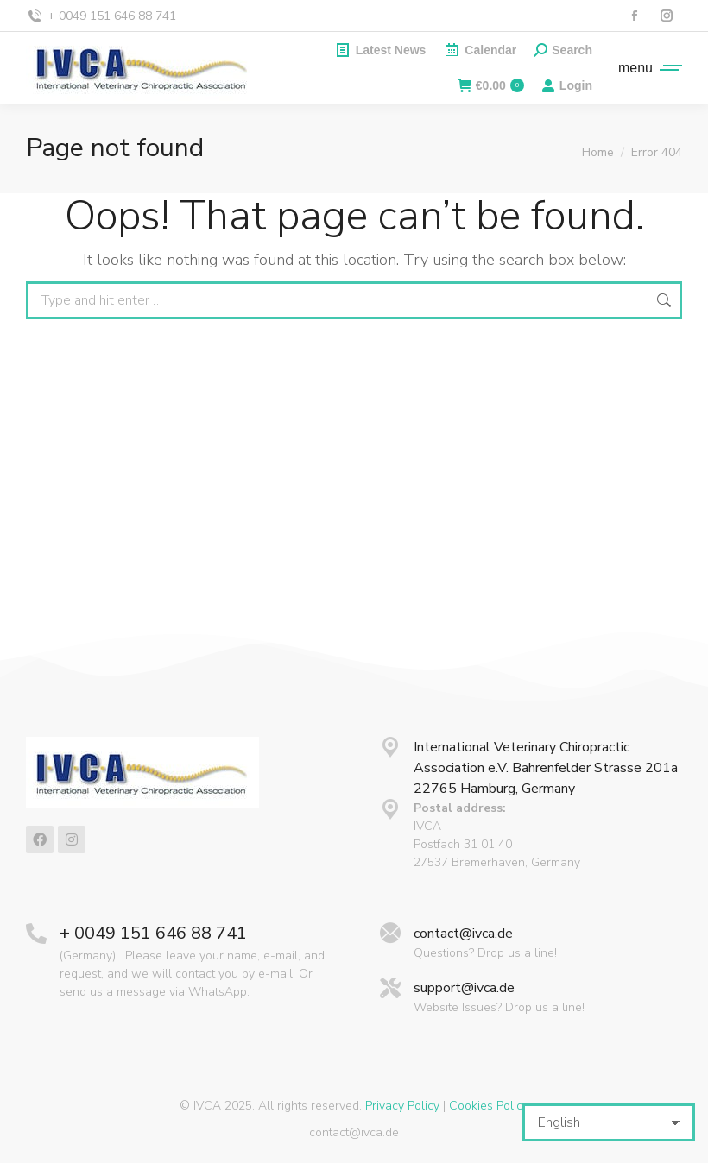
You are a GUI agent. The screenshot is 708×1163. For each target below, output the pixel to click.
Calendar (479, 50)
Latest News (380, 50)
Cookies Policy (488, 1105)
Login (566, 85)
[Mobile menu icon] (646, 68)
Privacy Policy (402, 1105)
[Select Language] (608, 1122)
